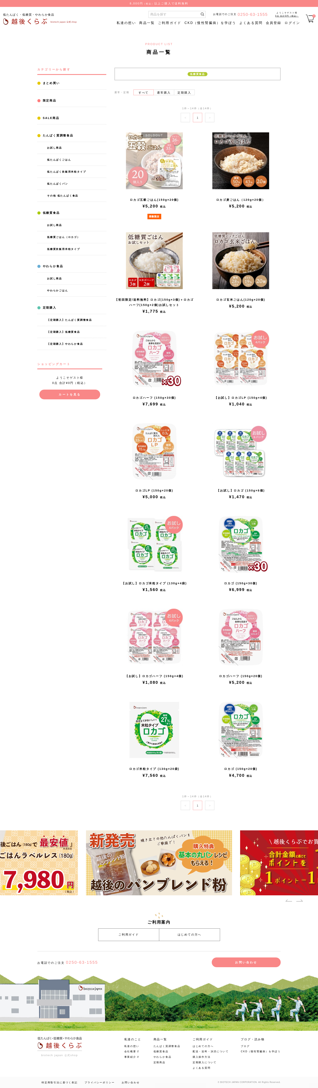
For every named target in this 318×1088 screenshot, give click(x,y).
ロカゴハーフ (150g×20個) (240, 676)
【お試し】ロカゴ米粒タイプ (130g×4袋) (154, 583)
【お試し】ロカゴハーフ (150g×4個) (154, 676)
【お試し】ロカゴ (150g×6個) (241, 490)
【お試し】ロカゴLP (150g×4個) (240, 397)
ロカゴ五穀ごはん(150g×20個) (154, 199)
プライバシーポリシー (100, 1082)
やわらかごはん (57, 290)
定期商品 (159, 1062)
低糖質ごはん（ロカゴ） (63, 237)
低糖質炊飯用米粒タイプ (63, 249)
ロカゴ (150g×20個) (240, 768)
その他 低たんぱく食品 (62, 195)
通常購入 (164, 92)
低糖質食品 (50, 212)
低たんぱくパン (57, 183)
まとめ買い (50, 83)
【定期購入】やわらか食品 (65, 343)
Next (299, 901)
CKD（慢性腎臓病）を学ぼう (210, 23)
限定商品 (48, 100)
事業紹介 (130, 1057)
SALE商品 (50, 118)
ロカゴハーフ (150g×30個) (154, 397)
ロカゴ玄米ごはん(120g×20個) (240, 299)
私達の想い (126, 23)
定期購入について (205, 1062)
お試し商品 (54, 147)
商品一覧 (147, 23)
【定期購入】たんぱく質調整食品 (69, 320)
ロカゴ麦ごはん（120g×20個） (240, 199)
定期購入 (48, 307)
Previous (289, 901)
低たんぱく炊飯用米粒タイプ (66, 171)
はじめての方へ (190, 934)
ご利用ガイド (169, 23)
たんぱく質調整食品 (57, 135)
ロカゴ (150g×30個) (240, 583)
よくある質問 (251, 23)
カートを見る (70, 394)
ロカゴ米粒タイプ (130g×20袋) (154, 768)
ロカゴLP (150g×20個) (154, 490)
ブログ (245, 1046)
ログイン (292, 23)
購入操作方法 (202, 1057)
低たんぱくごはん (59, 159)
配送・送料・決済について (211, 1051)
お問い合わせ (246, 962)
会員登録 (273, 23)
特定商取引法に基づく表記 (60, 1082)
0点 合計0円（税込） (287, 16)
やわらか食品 (52, 266)
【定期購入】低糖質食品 (63, 332)
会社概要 (130, 1051)
